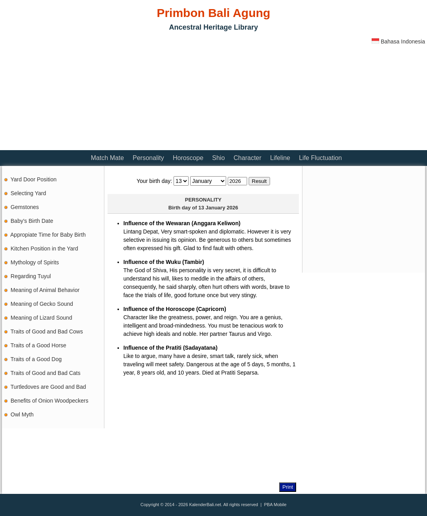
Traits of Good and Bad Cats (46, 373)
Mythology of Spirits (35, 262)
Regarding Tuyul (31, 276)
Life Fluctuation (320, 157)
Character (247, 157)
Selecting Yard (28, 193)
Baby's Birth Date (32, 221)
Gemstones (25, 207)
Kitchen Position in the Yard (44, 248)
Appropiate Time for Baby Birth (48, 235)
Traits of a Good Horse (38, 345)
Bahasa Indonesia (398, 41)
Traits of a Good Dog (36, 359)
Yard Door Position (34, 179)
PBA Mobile (275, 504)
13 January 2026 (218, 208)
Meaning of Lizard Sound (41, 317)
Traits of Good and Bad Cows (47, 331)
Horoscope (188, 157)
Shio (218, 157)
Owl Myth (22, 414)
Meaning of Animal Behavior (45, 290)
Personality (148, 157)
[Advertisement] (94, 93)
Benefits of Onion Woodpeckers (50, 400)
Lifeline (280, 157)
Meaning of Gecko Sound (42, 304)
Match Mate (107, 157)
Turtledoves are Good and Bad (48, 387)
